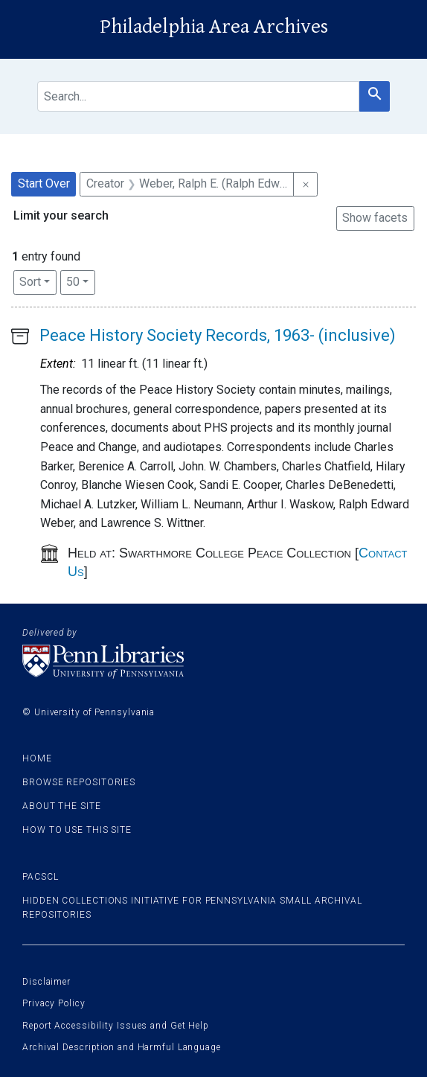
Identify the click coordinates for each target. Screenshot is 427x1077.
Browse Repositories (78, 782)
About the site (61, 806)
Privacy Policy (54, 1003)
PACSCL (40, 877)
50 (80, 280)
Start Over (44, 183)
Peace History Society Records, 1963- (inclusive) (217, 335)
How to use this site (77, 830)
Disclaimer (46, 982)
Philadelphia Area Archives (214, 27)
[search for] (198, 96)
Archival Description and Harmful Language (121, 1047)
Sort (30, 282)
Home (37, 758)
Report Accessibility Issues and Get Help (115, 1025)
